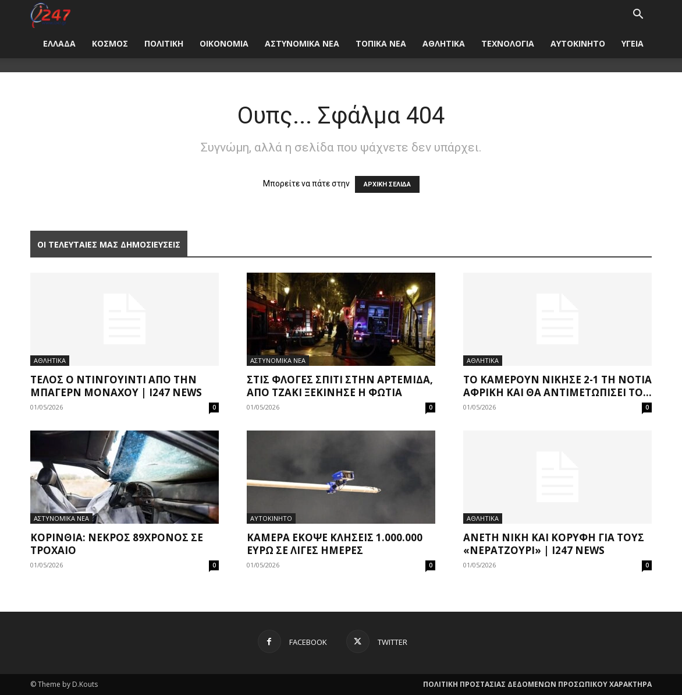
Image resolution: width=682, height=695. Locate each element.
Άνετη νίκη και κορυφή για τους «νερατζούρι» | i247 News (553, 544)
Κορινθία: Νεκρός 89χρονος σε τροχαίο (116, 544)
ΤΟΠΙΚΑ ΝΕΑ (381, 43)
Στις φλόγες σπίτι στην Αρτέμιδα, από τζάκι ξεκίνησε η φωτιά (340, 386)
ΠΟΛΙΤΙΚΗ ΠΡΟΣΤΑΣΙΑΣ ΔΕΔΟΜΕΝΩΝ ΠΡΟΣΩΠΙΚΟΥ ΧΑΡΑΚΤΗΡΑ (537, 684)
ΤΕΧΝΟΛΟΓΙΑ (507, 43)
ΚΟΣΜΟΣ (110, 43)
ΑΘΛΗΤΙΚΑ (443, 43)
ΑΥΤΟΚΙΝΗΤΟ (577, 43)
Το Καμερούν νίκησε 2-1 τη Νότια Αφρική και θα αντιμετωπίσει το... (557, 386)
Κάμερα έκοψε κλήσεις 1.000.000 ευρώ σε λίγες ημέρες (334, 544)
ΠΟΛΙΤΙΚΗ (163, 43)
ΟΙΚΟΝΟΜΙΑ (224, 43)
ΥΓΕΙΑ (632, 43)
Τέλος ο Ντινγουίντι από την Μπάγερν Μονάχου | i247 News (116, 386)
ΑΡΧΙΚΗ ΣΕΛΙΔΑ (387, 184)
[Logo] (50, 14)
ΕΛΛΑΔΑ (59, 43)
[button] (638, 15)
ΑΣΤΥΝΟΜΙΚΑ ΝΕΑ (302, 43)
